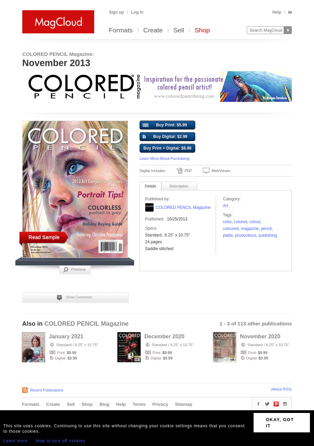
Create (153, 30)
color (227, 221)
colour (254, 221)
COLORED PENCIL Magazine (183, 207)
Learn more (15, 441)
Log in (137, 12)
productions (245, 235)
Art (225, 205)
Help (276, 12)
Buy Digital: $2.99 (165, 137)
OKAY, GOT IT (280, 422)
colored (240, 221)
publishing (268, 235)
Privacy (160, 404)
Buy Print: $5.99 (165, 125)
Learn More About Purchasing (164, 158)
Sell (178, 30)
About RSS (281, 389)
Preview (74, 270)
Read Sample (44, 237)
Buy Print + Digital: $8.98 (167, 148)
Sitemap (183, 404)
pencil (266, 228)
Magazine (250, 228)
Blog (104, 404)
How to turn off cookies (60, 441)
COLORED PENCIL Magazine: (58, 54)
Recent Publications (46, 390)
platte (228, 235)
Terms (138, 404)
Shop (202, 30)
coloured (231, 228)
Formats (121, 30)
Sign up (116, 12)
